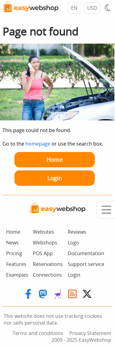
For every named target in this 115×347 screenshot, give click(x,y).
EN (74, 8)
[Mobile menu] (106, 210)
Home (54, 159)
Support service (86, 264)
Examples (17, 274)
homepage (37, 143)
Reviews (77, 231)
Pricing (14, 253)
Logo (73, 242)
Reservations (48, 264)
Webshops (45, 242)
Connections (47, 274)
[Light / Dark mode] (108, 7)
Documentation (86, 253)
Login (54, 178)
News (12, 242)
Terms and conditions (38, 333)
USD (92, 8)
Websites (43, 231)
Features (16, 264)
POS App (43, 253)
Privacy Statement (90, 333)
